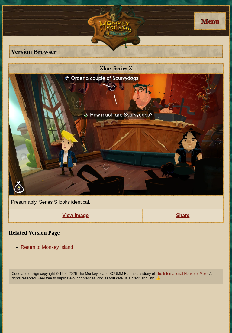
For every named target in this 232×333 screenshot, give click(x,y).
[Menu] (210, 21)
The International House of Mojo (182, 274)
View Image (75, 215)
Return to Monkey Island (47, 247)
